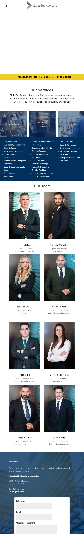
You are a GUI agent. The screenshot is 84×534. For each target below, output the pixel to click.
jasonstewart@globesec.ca (25, 444)
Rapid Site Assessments (13, 151)
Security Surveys (10, 148)
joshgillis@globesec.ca (24, 381)
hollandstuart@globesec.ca (25, 313)
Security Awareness (68, 145)
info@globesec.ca (16, 489)
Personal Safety (66, 142)
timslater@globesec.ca (24, 251)
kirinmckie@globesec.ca (59, 444)
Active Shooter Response (70, 148)
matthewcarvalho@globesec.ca (59, 251)
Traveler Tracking (39, 170)
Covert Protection (39, 160)
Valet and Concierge (40, 164)
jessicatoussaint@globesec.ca (59, 381)
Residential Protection (41, 167)
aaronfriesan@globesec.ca (59, 313)
